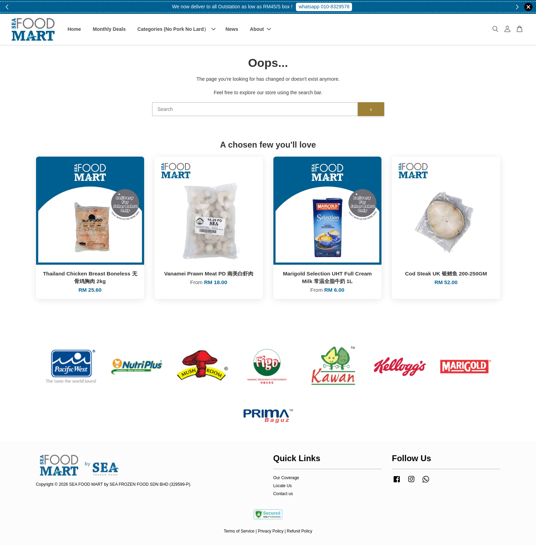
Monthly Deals (109, 29)
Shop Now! (327, 6)
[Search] (255, 109)
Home (74, 29)
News (232, 29)
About (260, 29)
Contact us (283, 493)
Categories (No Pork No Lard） (177, 29)
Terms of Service (239, 531)
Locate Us (282, 485)
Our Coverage (286, 477)
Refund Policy (299, 531)
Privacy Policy (270, 531)
